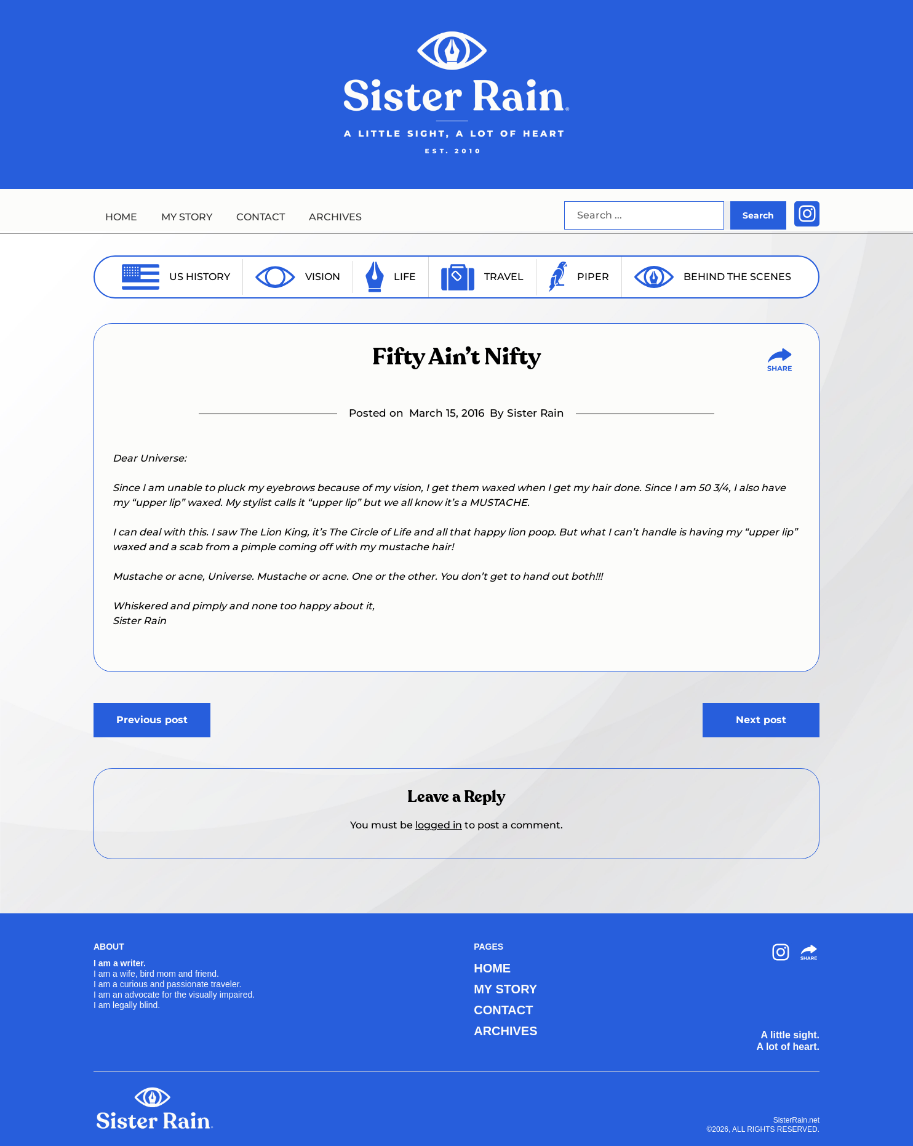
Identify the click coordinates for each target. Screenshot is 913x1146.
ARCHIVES (335, 217)
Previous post (152, 720)
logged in (438, 825)
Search (758, 215)
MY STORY (186, 217)
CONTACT (260, 217)
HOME (121, 217)
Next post (761, 720)
